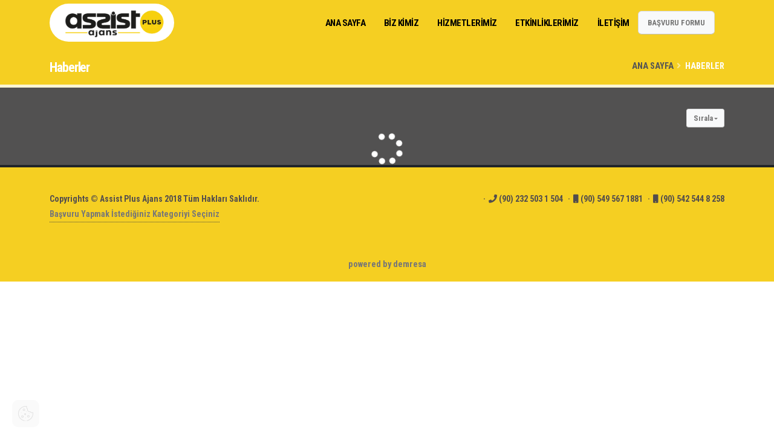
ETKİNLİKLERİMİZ (547, 23)
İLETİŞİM (613, 23)
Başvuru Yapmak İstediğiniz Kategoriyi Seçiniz (135, 214)
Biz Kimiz (401, 23)
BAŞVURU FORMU (676, 22)
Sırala (703, 118)
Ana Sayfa (653, 66)
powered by (387, 264)
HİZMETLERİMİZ (467, 23)
